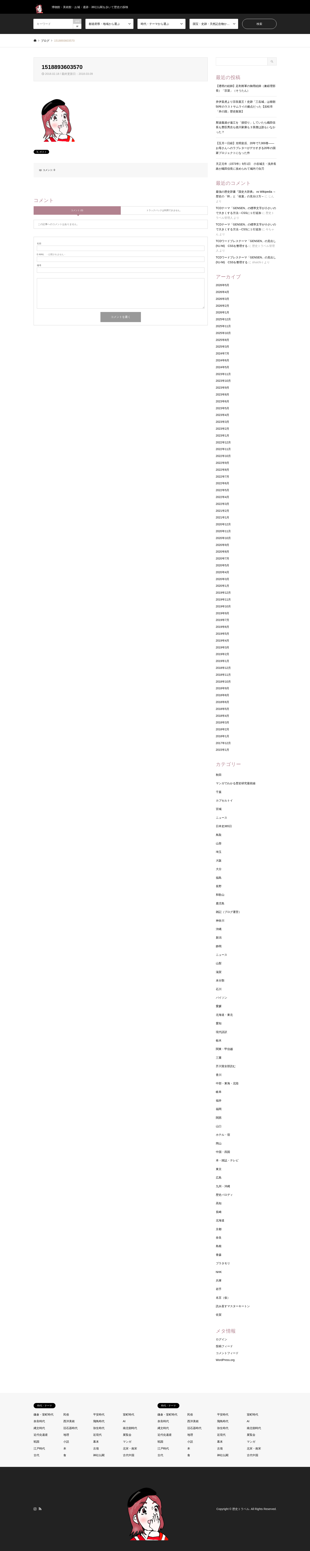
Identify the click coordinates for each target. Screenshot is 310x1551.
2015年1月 (222, 749)
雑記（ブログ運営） (228, 911)
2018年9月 (222, 688)
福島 (219, 877)
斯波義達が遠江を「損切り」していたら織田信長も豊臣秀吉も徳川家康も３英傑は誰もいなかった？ (245, 127)
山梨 (219, 963)
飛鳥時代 (98, 1421)
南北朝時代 (130, 1428)
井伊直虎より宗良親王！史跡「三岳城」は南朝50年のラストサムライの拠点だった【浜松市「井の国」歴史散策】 (245, 106)
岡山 (219, 1143)
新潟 (219, 937)
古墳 (96, 1448)
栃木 (219, 1040)
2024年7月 (222, 353)
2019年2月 (222, 654)
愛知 (219, 1023)
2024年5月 (222, 367)
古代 (36, 1455)
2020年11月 (223, 531)
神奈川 (220, 920)
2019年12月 (223, 592)
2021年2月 (222, 510)
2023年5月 (222, 408)
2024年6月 (222, 360)
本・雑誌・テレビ (227, 1160)
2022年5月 (222, 490)
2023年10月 (223, 380)
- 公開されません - (51, 254)
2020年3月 (222, 579)
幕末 (96, 1441)
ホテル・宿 (223, 1134)
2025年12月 (223, 319)
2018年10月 (223, 681)
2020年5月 (222, 565)
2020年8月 (222, 551)
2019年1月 (222, 661)
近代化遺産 (41, 1434)
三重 (219, 1057)
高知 (219, 1203)
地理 (66, 1434)
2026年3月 (222, 298)
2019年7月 (222, 620)
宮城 (219, 809)
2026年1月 (222, 312)
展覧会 (127, 1434)
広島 (219, 1177)
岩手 (219, 1289)
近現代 (97, 1434)
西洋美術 (69, 1421)
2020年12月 (223, 524)
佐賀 (219, 1314)
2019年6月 (222, 626)
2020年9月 (222, 545)
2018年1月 (222, 736)
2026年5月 (222, 285)
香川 (219, 1074)
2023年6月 (222, 401)
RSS (40, 1508)
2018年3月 (222, 722)
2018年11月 (223, 674)
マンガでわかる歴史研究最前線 (236, 783)
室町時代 (128, 1414)
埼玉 (219, 851)
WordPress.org (225, 1360)
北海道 (220, 1220)
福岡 (219, 1109)
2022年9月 (222, 462)
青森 (219, 1254)
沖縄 (219, 929)
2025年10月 (223, 333)
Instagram (35, 1508)
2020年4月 (222, 572)
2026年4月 (222, 292)
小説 (66, 1441)
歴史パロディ (224, 1194)
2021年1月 (222, 517)
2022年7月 (222, 476)
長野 (219, 886)
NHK (219, 1272)
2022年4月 (222, 497)
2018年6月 (222, 702)
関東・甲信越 (224, 1049)
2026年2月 (222, 305)
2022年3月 (222, 503)
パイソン (221, 997)
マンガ (127, 1441)
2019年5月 (222, 633)
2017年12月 (223, 743)
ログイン (221, 1339)
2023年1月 (222, 435)
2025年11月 (223, 326)
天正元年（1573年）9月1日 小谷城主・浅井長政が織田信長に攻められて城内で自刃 (246, 166)
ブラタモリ (223, 1263)
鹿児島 (220, 903)
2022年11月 (223, 449)
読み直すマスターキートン (233, 1306)
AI (124, 1421)
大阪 (219, 860)
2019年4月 (222, 640)
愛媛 (219, 1006)
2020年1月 (222, 585)
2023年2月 (222, 428)
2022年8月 (222, 469)
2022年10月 (223, 456)
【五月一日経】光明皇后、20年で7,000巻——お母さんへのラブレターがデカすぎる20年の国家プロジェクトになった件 (246, 148)
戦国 (36, 1441)
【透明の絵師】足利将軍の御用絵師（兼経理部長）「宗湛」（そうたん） (245, 88)
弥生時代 (98, 1428)
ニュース (221, 817)
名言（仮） (223, 1297)
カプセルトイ (224, 800)
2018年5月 (222, 708)
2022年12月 (223, 442)
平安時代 (98, 1414)
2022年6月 (222, 483)
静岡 (219, 946)
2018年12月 (223, 667)
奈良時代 (39, 1421)
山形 (219, 843)
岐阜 (219, 1091)
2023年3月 (222, 421)
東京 (219, 1169)
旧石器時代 (70, 1428)
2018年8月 (222, 695)
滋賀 (219, 972)
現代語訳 (221, 1032)
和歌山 (220, 894)
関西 (219, 1117)
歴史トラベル (240, 1509)
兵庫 (219, 1280)
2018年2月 (222, 729)
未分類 (220, 980)
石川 (219, 989)
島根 (219, 1246)
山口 (219, 1126)
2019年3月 (222, 647)
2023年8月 (222, 394)
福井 (219, 1100)
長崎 (219, 1212)
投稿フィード (224, 1346)
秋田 (219, 774)
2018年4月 (222, 715)
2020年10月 (223, 538)
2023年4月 (222, 415)
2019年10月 (223, 606)
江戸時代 (39, 1448)
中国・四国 (223, 1151)
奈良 (219, 1237)
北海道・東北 (224, 1014)
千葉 (219, 792)
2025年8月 (222, 339)
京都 (219, 1229)
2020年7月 (222, 558)
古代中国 (128, 1455)
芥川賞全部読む (226, 1066)
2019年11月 (223, 599)
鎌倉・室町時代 (43, 1414)
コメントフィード (227, 1353)
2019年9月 (222, 613)
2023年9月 (222, 387)
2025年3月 (222, 346)
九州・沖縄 (223, 1186)
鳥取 (219, 834)
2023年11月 (223, 374)
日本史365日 (224, 826)
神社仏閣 (98, 1455)
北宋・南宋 (130, 1448)
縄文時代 (39, 1428)
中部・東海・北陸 (227, 1083)
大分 (219, 869)
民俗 (66, 1414)
